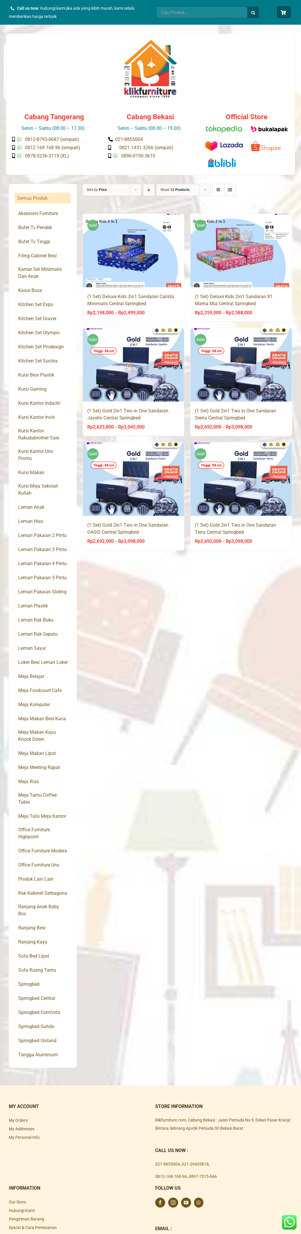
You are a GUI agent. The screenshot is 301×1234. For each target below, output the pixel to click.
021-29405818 (195, 1164)
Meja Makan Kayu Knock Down (37, 735)
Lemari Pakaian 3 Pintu (42, 549)
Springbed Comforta (39, 1012)
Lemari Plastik (33, 606)
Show (175, 190)
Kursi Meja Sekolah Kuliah (38, 489)
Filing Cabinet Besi (37, 255)
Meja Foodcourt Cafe (40, 690)
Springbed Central (36, 998)
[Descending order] (149, 190)
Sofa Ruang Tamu (37, 970)
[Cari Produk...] (201, 12)
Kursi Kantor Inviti (36, 417)
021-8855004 (167, 1164)
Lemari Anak (31, 507)
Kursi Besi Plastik (36, 375)
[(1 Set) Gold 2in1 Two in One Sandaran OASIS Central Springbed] (133, 479)
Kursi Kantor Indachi (39, 403)
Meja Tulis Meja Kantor (42, 816)
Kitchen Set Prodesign (41, 347)
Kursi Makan (31, 472)
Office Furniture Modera (42, 851)
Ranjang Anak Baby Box (38, 910)
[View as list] (230, 190)
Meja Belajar (31, 676)
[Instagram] (173, 1203)
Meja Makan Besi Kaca (42, 718)
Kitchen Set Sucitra (38, 361)
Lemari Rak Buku (35, 620)
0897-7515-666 (203, 1176)
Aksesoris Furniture (38, 213)
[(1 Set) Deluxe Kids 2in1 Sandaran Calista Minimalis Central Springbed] (133, 250)
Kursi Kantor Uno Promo (35, 455)
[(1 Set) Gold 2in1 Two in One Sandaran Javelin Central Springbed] (133, 365)
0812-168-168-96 (171, 1176)
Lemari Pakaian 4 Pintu (42, 563)
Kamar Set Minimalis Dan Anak (40, 272)
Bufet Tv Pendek (35, 227)
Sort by (97, 190)
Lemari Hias (30, 521)
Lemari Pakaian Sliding (42, 592)
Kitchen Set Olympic (39, 332)
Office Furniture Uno (38, 865)
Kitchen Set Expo (35, 304)
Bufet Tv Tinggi (34, 241)
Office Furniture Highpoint (34, 833)
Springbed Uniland (37, 1040)
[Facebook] (160, 1203)
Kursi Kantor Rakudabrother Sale (38, 434)
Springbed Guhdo (36, 1026)
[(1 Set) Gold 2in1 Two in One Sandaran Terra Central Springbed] (241, 479)
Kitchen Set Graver (37, 318)
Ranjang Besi (32, 928)
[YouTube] (186, 1203)
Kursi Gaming (32, 389)
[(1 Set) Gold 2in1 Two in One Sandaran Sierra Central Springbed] (241, 365)
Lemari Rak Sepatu (38, 634)
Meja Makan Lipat (37, 753)
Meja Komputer (34, 704)
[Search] (253, 12)
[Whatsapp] (198, 1203)
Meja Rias (28, 781)
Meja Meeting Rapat (39, 767)
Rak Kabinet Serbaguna (42, 893)
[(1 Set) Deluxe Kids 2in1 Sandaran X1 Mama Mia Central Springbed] (241, 250)
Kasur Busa (30, 290)
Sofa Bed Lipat (33, 956)
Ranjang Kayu (32, 942)
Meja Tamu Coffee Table (37, 798)
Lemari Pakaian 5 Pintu (42, 577)
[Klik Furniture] (150, 41)
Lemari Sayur (32, 648)
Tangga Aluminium (38, 1054)
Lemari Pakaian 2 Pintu (42, 535)
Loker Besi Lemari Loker (43, 662)
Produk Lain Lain (35, 879)
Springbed (28, 984)
